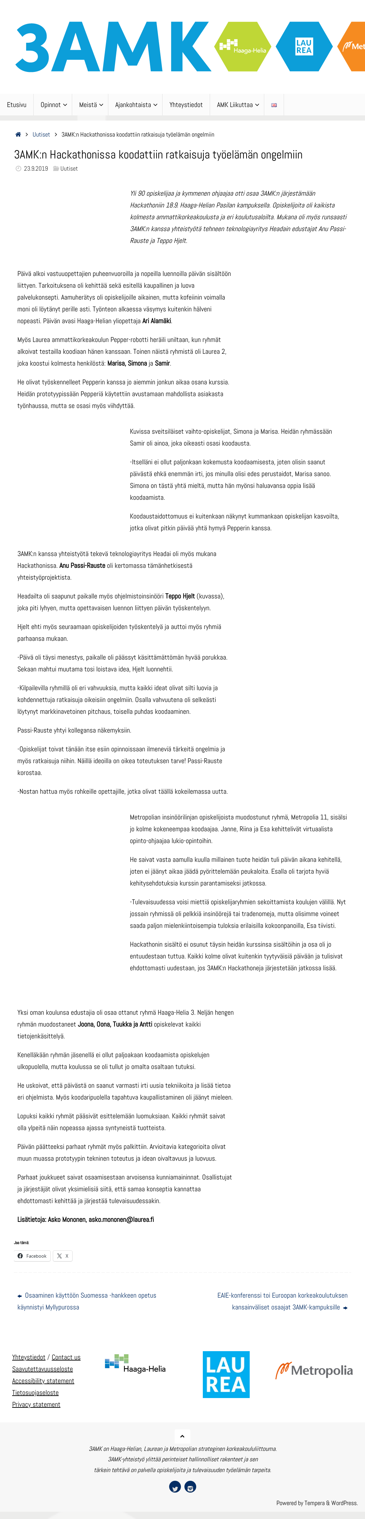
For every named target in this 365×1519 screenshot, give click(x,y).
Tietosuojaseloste (35, 1392)
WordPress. (344, 1503)
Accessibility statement (43, 1381)
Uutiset (41, 134)
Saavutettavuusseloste (42, 1369)
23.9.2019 (36, 168)
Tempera (315, 1503)
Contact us (66, 1357)
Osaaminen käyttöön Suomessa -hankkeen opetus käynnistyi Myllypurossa (86, 1301)
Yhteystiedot (28, 1357)
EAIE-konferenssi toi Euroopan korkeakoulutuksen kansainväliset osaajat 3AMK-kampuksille (282, 1301)
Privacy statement (36, 1404)
